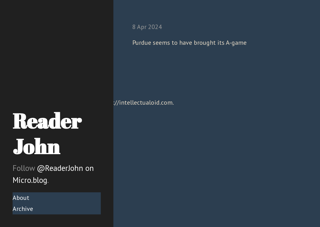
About (21, 198)
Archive (23, 209)
